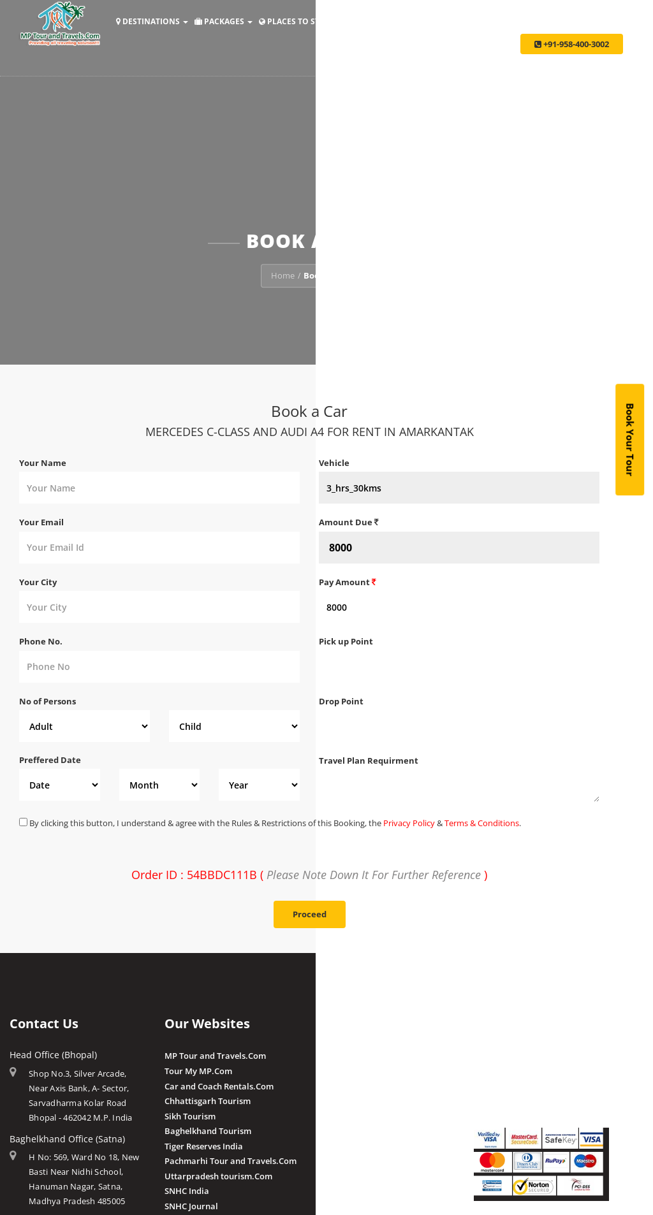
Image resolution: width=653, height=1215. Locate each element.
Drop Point (341, 701)
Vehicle (334, 463)
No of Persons (47, 701)
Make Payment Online (517, 1055)
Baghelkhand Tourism (208, 1131)
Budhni (333, 1071)
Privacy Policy (409, 823)
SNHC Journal (191, 1206)
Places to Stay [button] (298, 21)
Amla (329, 1055)
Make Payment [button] (462, 21)
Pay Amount (347, 582)
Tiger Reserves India (204, 1146)
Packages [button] (223, 21)
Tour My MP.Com (198, 1071)
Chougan (336, 1101)
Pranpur (335, 1086)
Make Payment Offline (517, 1071)
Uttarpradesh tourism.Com (218, 1176)
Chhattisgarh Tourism (208, 1101)
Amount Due (349, 522)
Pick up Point (346, 641)
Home (283, 275)
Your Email (41, 522)
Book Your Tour (630, 439)
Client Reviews (347, 1160)
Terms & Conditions (481, 823)
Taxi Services (539, 21)
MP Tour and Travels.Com (215, 1055)
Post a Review (346, 1175)
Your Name (42, 463)
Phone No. (40, 641)
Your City (38, 582)
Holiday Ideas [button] (380, 21)
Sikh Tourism (190, 1116)
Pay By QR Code (505, 1086)
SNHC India (187, 1191)
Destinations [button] (152, 21)
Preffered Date (50, 760)
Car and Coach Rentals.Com (219, 1086)
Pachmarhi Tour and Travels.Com (231, 1161)
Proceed (309, 914)
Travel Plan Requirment (368, 760)
